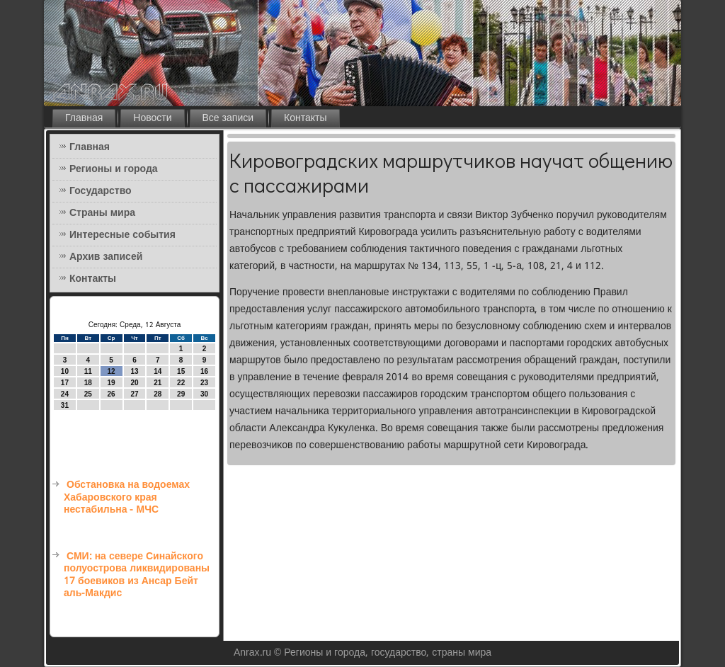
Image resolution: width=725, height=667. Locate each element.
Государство (100, 191)
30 (204, 394)
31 (65, 405)
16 (204, 371)
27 (134, 394)
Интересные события (122, 235)
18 (88, 383)
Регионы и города (113, 169)
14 (157, 371)
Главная (84, 118)
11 (88, 371)
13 (134, 371)
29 (181, 394)
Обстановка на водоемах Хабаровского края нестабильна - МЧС (127, 497)
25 (88, 394)
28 (157, 394)
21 (157, 383)
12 (111, 371)
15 (181, 371)
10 (65, 371)
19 (111, 383)
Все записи (228, 118)
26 (111, 394)
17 (65, 383)
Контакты (305, 118)
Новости (152, 118)
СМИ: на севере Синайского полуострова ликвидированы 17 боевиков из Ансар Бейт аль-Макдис (137, 575)
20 (134, 383)
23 (204, 383)
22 (181, 383)
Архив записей (105, 257)
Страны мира (102, 213)
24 (65, 394)
